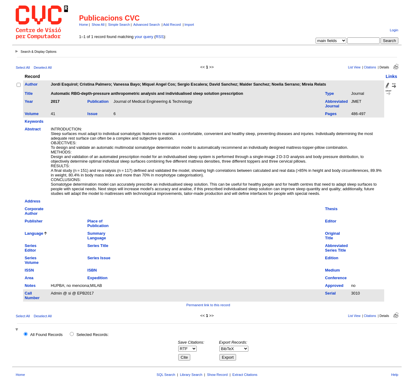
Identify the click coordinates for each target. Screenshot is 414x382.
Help (394, 374)
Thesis (331, 208)
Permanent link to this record (208, 305)
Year (29, 101)
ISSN (29, 270)
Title (29, 93)
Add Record (172, 24)
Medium (332, 270)
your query (144, 36)
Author (31, 84)
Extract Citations (244, 374)
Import (189, 24)
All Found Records (46, 334)
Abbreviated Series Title (336, 248)
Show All (98, 24)
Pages (331, 113)
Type (329, 93)
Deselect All (43, 67)
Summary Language (96, 235)
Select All (23, 67)
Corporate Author (34, 211)
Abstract (33, 129)
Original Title (332, 235)
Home (83, 24)
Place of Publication (97, 223)
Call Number (32, 295)
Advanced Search (146, 24)
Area (29, 278)
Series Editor (30, 248)
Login (394, 30)
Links (391, 76)
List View (354, 67)
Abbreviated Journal (336, 103)
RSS (160, 36)
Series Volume (31, 260)
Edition (331, 258)
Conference (336, 278)
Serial (330, 293)
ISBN (92, 270)
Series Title (97, 245)
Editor (331, 221)
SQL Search (166, 374)
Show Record (217, 374)
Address (32, 201)
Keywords (34, 121)
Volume (31, 113)
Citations (370, 67)
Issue (92, 113)
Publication (97, 101)
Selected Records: (93, 334)
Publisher (33, 221)
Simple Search (119, 24)
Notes (30, 285)
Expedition (97, 278)
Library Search (191, 374)
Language (34, 233)
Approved (334, 285)
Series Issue (98, 258)
